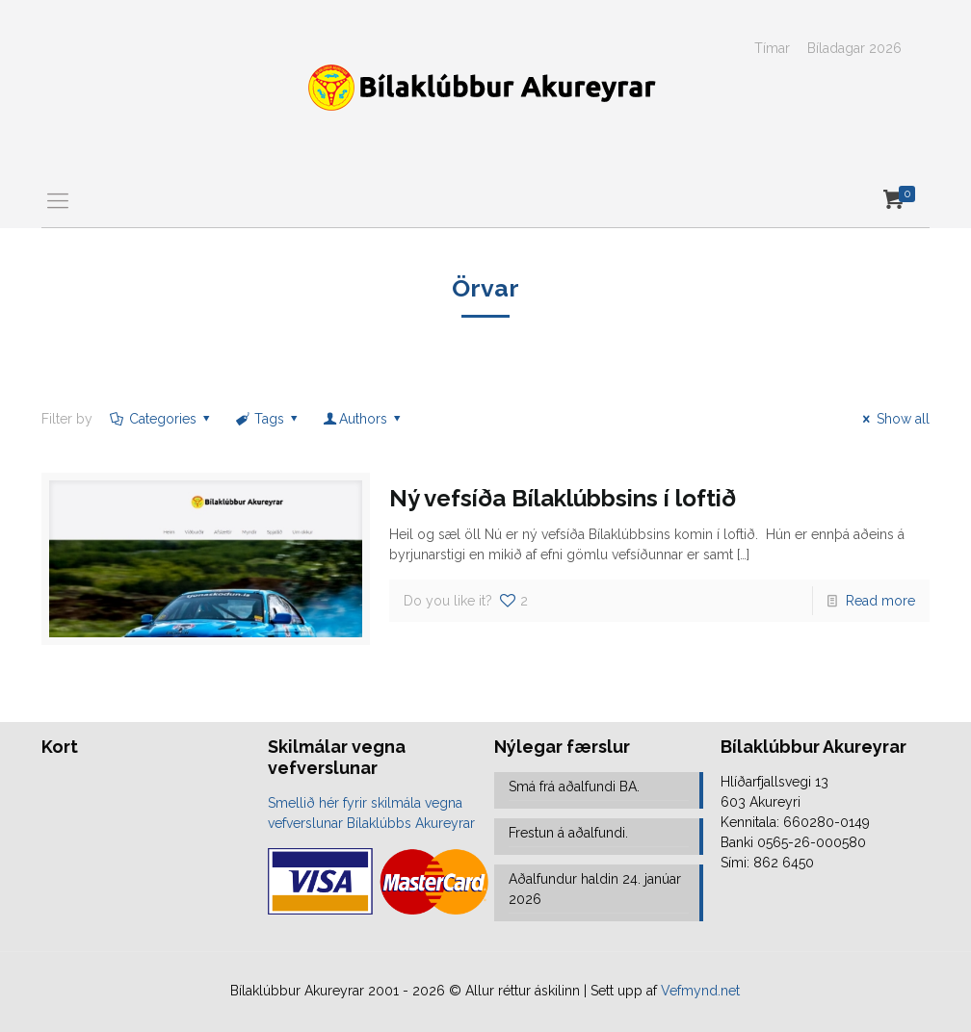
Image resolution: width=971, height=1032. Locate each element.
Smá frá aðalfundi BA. (574, 786)
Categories (161, 418)
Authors (364, 418)
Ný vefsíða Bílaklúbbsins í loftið (562, 498)
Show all (893, 418)
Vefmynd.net (700, 990)
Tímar (772, 48)
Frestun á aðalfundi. (568, 832)
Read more (880, 600)
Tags (268, 418)
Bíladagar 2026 (854, 48)
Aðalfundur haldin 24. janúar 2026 (595, 889)
